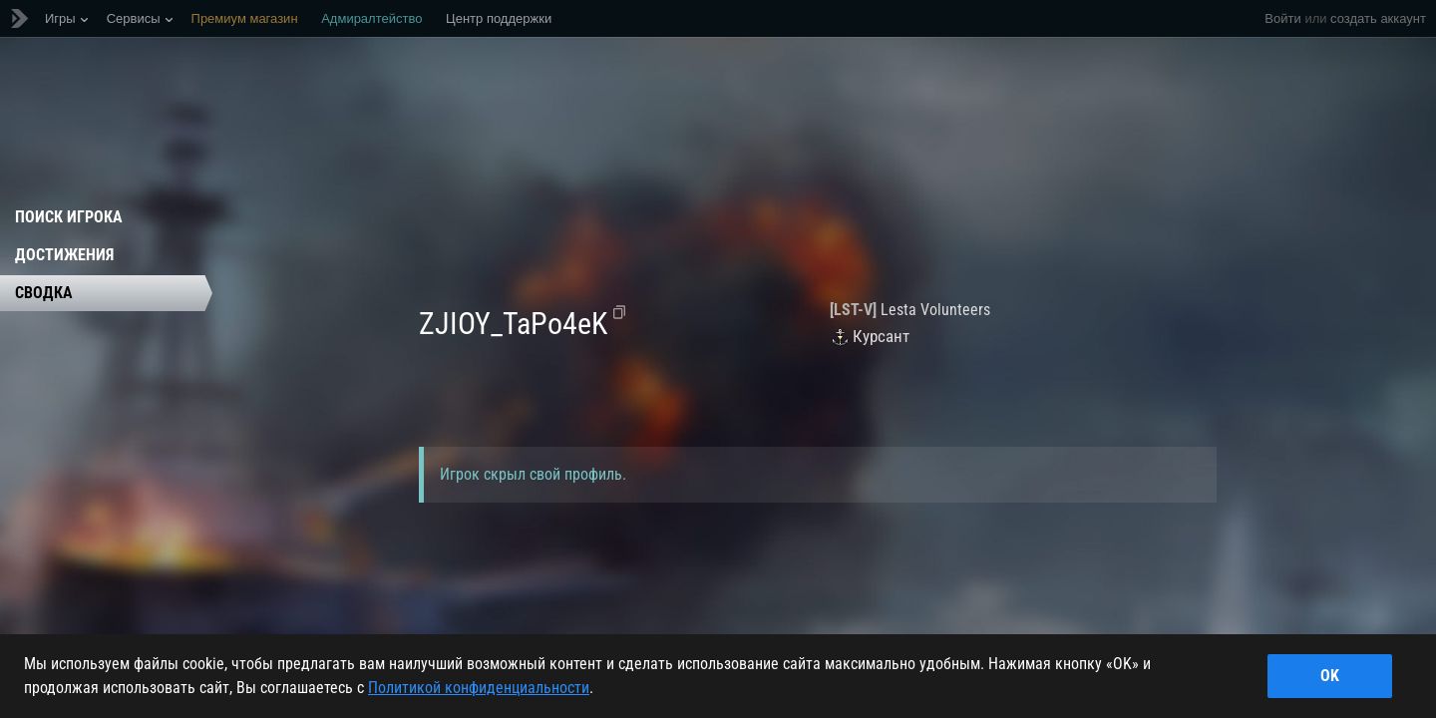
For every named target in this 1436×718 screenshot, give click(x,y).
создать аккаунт (1378, 18)
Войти (1282, 18)
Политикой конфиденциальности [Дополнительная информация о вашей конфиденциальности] (478, 687)
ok (1329, 675)
